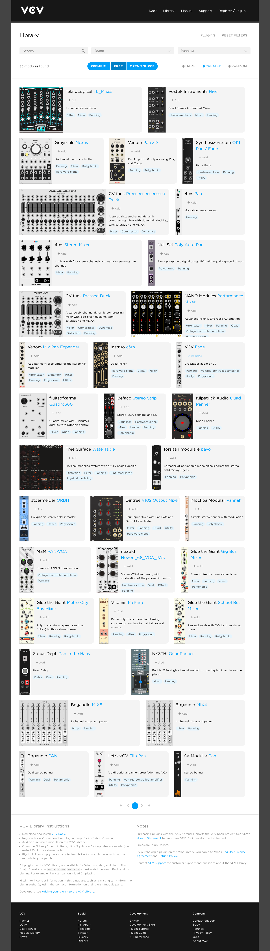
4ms (189, 193)
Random (237, 66)
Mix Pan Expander (61, 346)
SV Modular (195, 755)
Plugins (208, 35)
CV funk (117, 193)
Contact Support (204, 920)
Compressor (129, 231)
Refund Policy (167, 856)
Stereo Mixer (77, 244)
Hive (213, 91)
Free (118, 66)
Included (194, 356)
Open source (142, 66)
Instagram (84, 924)
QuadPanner (181, 653)
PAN (53, 755)
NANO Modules (200, 295)
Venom (135, 142)
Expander (54, 374)
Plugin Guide (138, 932)
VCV (189, 346)
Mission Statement (148, 838)
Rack (153, 11)
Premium (99, 66)
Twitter (83, 932)
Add (72, 100)
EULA (196, 924)
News (23, 936)
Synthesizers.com (213, 142)
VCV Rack (58, 834)
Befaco (124, 397)
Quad (235, 325)
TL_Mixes (102, 91)
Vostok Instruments (188, 91)
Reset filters (234, 35)
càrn (130, 346)
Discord (83, 941)
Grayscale (64, 142)
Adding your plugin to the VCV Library (68, 891)
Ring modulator (121, 473)
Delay (38, 677)
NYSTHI (159, 653)
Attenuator (193, 325)
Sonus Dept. (45, 653)
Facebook (85, 928)
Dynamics (148, 231)
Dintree (133, 500)
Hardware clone (180, 115)
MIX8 (97, 704)
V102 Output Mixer (160, 500)
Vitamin (119, 602)
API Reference (139, 936)
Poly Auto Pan (189, 244)
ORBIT (63, 500)
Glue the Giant (205, 551)
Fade (200, 346)
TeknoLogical (79, 91)
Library (169, 11)
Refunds (198, 928)
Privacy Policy (202, 932)
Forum (82, 920)
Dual (151, 585)
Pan (198, 193)
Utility (201, 178)
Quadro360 (61, 404)
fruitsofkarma (62, 397)
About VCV (200, 941)
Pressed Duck (96, 295)
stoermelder (43, 500)
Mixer (81, 115)
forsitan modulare (182, 449)
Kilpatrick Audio (212, 397)
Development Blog (142, 924)
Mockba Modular (208, 500)
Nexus (82, 142)
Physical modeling (79, 478)
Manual (186, 11)
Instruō (118, 346)
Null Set (165, 244)
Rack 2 (24, 920)
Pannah (234, 500)
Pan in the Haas (74, 653)
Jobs (196, 936)
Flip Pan (137, 755)
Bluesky (83, 936)
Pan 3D (150, 142)
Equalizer (125, 421)
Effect (51, 524)
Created (212, 66)
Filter (70, 115)
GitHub (134, 920)
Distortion (73, 333)
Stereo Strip (145, 397)
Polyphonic (89, 166)
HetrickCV (118, 755)
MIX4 (202, 704)
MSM (41, 551)
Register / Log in (232, 11)
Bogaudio (81, 704)
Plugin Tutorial (139, 928)
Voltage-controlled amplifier (205, 331)
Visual (222, 581)
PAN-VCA (57, 551)
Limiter (134, 427)
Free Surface (78, 449)
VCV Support (157, 863)
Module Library (29, 932)
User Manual (27, 928)
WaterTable (103, 449)
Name (188, 66)
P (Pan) (135, 602)
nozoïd (128, 551)
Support (205, 11)
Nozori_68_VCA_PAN (143, 557)
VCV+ (23, 924)
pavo (206, 449)
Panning (94, 115)
